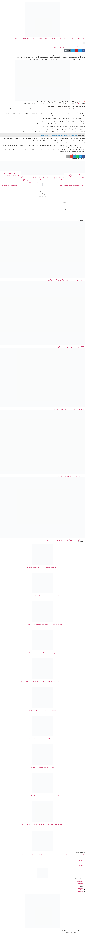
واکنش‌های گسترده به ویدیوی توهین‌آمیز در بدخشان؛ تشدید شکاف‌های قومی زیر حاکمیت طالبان (42, 681)
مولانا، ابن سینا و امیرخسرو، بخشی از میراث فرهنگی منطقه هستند (68, 347)
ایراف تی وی (63, 47)
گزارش (82, 47)
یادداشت (70, 47)
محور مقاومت (74, 154)
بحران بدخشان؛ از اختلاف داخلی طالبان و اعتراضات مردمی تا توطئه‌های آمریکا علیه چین (42, 653)
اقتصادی (72, 38)
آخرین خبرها (54, 47)
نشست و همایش (66, 154)
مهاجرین (53, 38)
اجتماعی (66, 38)
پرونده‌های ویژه (25, 38)
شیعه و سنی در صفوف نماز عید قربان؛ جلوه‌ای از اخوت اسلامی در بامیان (66, 280)
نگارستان (33, 38)
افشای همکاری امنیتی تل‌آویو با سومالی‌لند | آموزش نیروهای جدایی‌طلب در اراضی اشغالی (62, 540)
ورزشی (46, 38)
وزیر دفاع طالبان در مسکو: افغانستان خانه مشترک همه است (69, 409)
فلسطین (40, 38)
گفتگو (76, 47)
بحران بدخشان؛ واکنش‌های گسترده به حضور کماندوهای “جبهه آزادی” (42, 738)
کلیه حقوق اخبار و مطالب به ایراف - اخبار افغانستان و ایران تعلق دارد (69, 930)
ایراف (79, 103)
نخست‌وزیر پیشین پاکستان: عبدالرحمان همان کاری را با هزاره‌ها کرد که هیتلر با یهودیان (42, 624)
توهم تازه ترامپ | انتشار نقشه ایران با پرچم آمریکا (42, 767)
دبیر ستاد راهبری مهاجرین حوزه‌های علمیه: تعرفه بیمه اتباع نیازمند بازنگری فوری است (42, 795)
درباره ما (17, 38)
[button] (84, 43)
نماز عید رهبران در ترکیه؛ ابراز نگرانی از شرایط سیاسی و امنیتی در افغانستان (65, 476)
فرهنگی (59, 38)
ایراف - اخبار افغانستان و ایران (78, 852)
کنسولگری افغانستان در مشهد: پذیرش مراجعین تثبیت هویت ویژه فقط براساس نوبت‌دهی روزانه (42, 824)
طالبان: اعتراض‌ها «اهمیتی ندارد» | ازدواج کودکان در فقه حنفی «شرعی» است (42, 595)
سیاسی (78, 38)
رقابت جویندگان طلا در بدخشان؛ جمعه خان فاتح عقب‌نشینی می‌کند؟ (42, 710)
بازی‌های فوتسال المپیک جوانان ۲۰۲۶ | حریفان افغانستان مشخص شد (42, 567)
